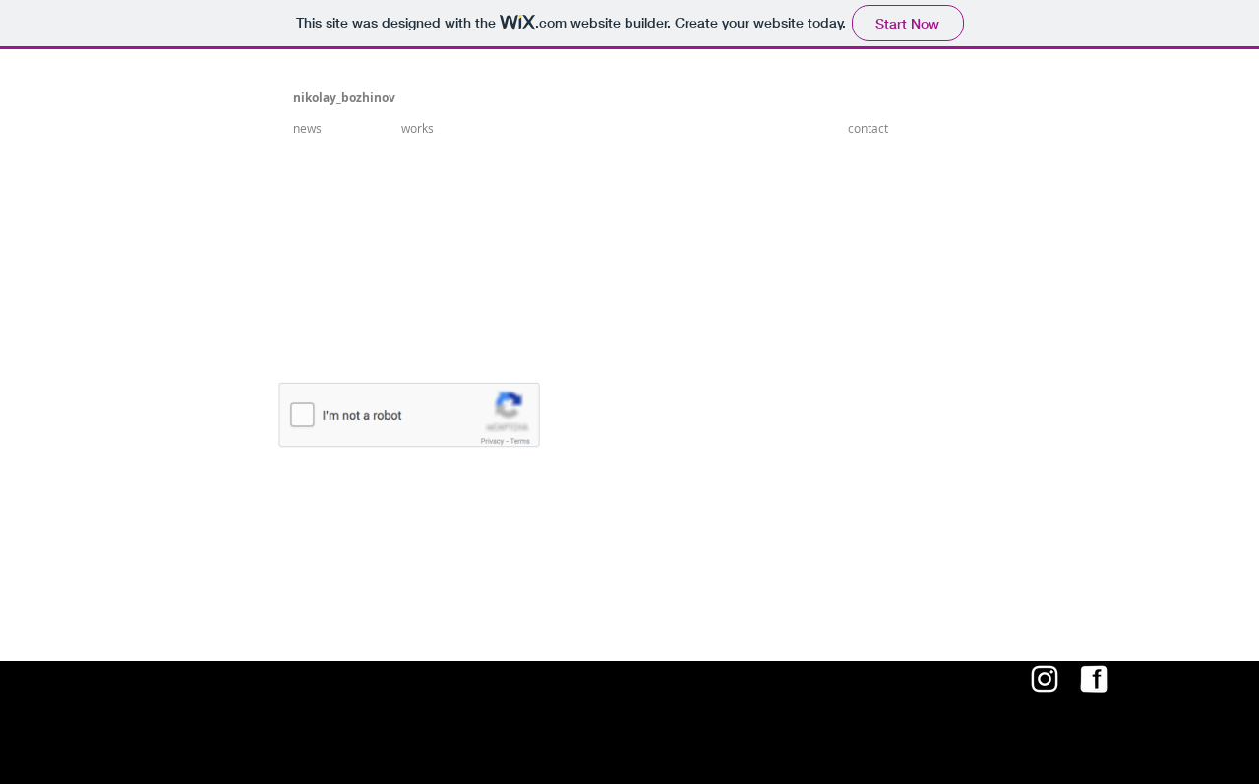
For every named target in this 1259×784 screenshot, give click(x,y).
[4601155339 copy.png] (1093, 678)
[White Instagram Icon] (1044, 678)
